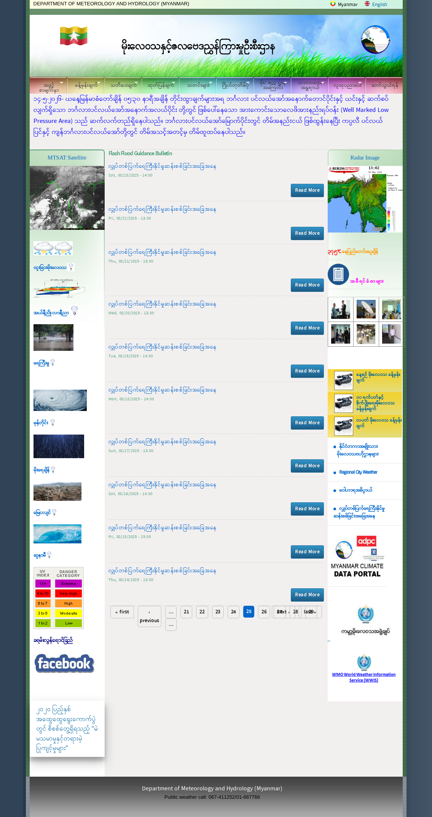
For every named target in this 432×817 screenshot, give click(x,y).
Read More (307, 190)
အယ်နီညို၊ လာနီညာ (56, 313)
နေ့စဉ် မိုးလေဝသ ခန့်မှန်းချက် (378, 377)
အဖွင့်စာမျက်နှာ (46, 86)
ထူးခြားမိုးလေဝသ (54, 268)
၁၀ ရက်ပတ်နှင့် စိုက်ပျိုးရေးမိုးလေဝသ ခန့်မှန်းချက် (375, 403)
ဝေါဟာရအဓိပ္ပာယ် (355, 490)
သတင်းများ (195, 84)
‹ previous (149, 616)
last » (310, 612)
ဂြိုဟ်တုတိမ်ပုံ (233, 84)
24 (233, 612)
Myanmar (348, 5)
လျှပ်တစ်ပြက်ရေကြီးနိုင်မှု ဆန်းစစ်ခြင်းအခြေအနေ (358, 513)
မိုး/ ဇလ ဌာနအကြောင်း (270, 85)
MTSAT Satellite (67, 157)
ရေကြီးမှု (44, 363)
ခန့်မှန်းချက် (83, 84)
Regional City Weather (358, 472)
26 (263, 612)
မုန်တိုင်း (44, 423)
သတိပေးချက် (121, 84)
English (379, 5)
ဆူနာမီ (43, 555)
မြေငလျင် (45, 513)
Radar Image (364, 157)
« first (122, 612)
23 (217, 612)
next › (283, 612)
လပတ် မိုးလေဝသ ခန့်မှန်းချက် (379, 423)
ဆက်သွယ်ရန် (385, 85)
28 (295, 612)
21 (186, 612)
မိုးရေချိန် (45, 470)
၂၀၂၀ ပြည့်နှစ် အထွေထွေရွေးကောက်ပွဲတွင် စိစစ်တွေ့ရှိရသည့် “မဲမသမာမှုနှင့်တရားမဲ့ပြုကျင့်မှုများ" (67, 729)
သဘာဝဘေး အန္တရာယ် (307, 85)
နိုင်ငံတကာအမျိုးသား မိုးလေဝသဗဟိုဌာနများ (355, 451)
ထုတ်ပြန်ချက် (158, 84)
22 (201, 612)
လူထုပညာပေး (345, 84)
